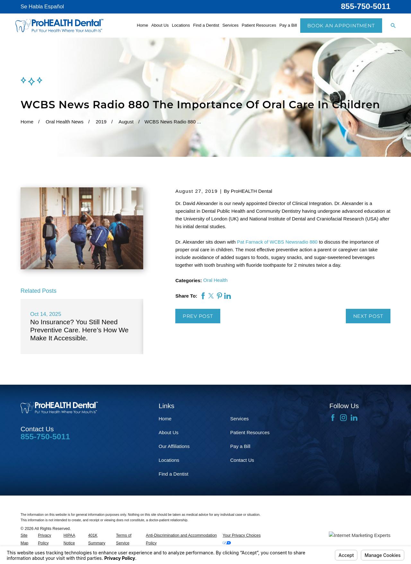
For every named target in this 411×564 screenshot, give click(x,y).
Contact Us (242, 460)
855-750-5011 (365, 6)
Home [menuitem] (142, 25)
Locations (169, 460)
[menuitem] (28, 539)
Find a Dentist (173, 474)
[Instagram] (343, 417)
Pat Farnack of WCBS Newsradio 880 (277, 242)
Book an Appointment (341, 25)
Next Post (368, 316)
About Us (169, 432)
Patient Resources (250, 432)
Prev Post (198, 316)
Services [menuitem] (230, 25)
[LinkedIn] (354, 417)
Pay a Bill (240, 446)
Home (165, 418)
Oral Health (215, 280)
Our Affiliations (174, 446)
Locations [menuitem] (181, 25)
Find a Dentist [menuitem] (206, 25)
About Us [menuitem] (160, 25)
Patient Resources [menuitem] (259, 25)
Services (239, 418)
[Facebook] (332, 417)
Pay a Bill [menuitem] (288, 25)
